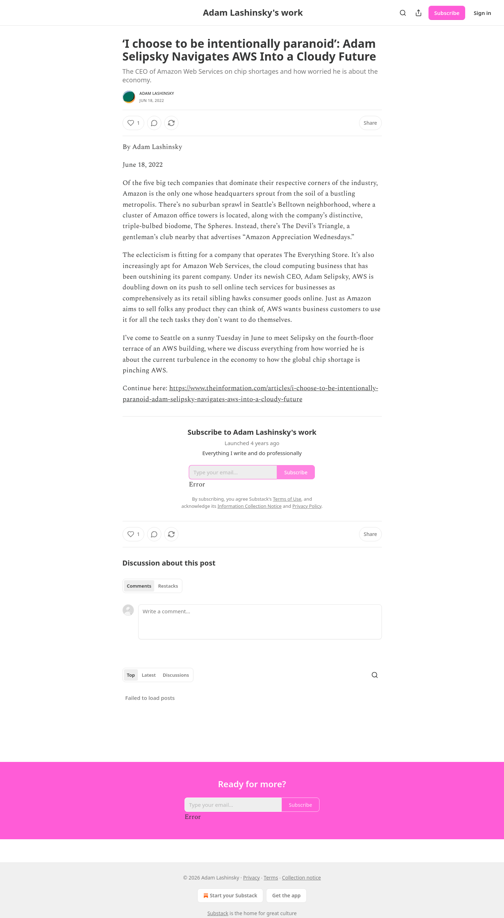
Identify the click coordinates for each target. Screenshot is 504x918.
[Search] (403, 13)
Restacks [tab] (168, 586)
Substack (217, 913)
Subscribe (446, 12)
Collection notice (301, 877)
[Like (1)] (134, 123)
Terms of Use (287, 499)
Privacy (251, 877)
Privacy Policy (307, 506)
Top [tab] (131, 675)
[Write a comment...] (260, 621)
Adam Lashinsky (157, 93)
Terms (271, 877)
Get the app (286, 895)
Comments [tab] (139, 586)
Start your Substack (229, 895)
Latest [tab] (149, 675)
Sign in (482, 12)
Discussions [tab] (176, 675)
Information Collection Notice (250, 506)
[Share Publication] (418, 13)
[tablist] (153, 586)
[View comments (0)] (154, 123)
